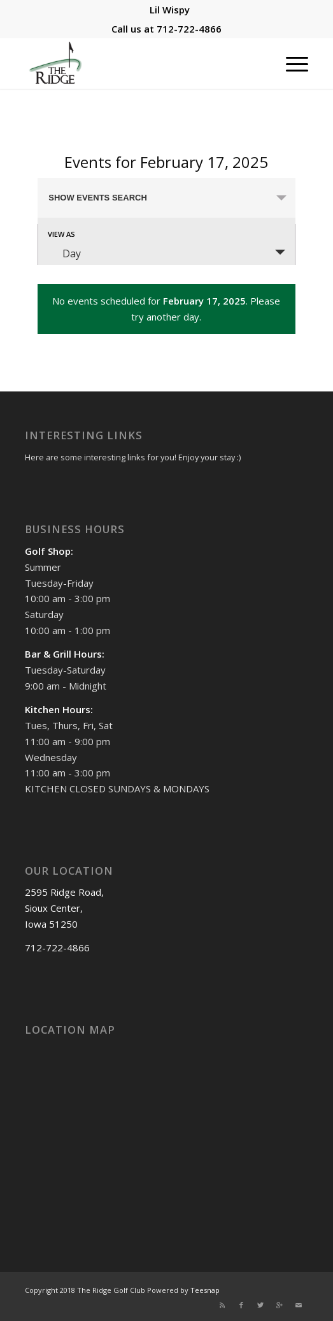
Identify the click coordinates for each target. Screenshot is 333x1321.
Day (64, 253)
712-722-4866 (189, 28)
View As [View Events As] (61, 234)
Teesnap (205, 1290)
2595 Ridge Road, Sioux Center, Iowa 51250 (64, 908)
